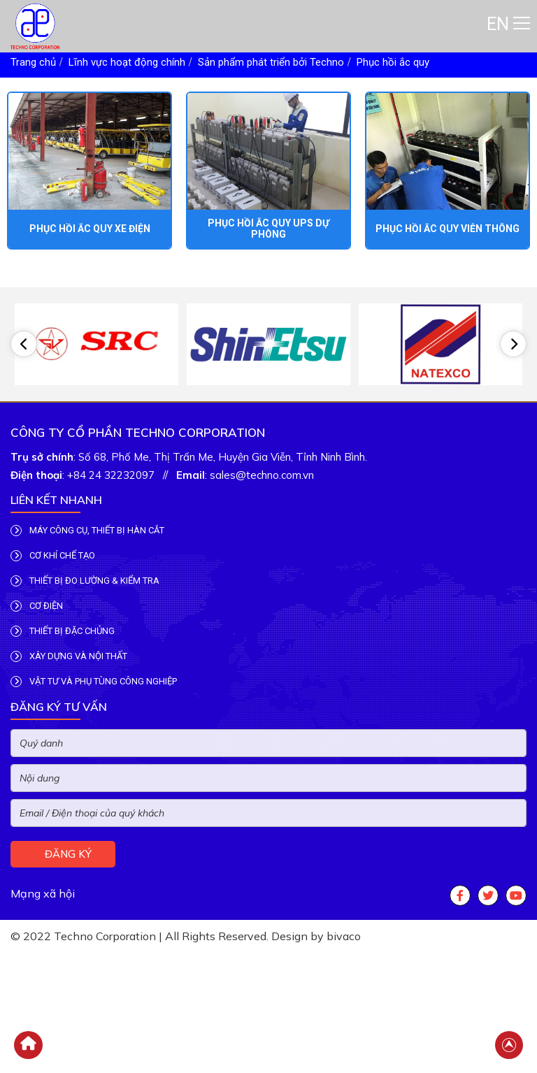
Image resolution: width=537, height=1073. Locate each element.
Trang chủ (33, 62)
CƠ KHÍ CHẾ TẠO (52, 573)
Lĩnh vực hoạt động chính (127, 62)
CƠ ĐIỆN (36, 623)
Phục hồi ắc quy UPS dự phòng (268, 228)
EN (498, 24)
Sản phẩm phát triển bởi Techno (271, 62)
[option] (96, 347)
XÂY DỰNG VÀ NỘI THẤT (68, 673)
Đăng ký (67, 871)
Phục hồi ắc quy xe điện (89, 228)
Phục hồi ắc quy (393, 62)
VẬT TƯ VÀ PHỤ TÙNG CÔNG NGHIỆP (93, 699)
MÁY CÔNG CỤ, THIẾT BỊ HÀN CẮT (87, 548)
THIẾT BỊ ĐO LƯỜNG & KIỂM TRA (84, 598)
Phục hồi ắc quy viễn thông (447, 228)
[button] (23, 348)
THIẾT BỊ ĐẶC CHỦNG (62, 648)
